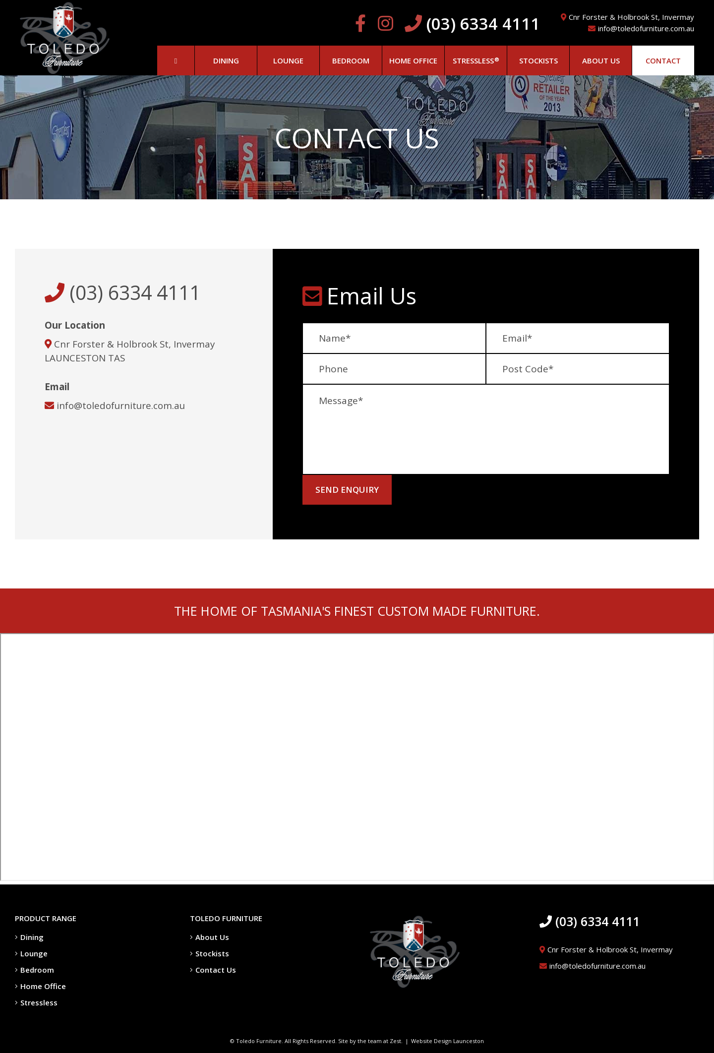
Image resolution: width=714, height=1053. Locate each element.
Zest (395, 1041)
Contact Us (213, 970)
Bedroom (34, 970)
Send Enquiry (347, 489)
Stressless (36, 1002)
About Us (209, 937)
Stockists (209, 953)
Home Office (40, 986)
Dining (29, 937)
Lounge (31, 953)
